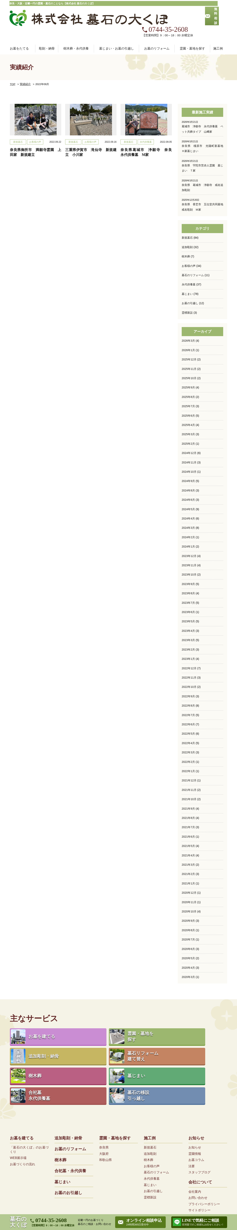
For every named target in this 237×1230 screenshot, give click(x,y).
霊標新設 (187, 294)
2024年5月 (188, 490)
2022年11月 (189, 658)
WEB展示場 (18, 1107)
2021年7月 (188, 807)
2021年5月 (188, 826)
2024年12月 (189, 434)
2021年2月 (188, 854)
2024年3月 (188, 509)
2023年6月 (188, 593)
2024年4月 (188, 500)
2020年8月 (188, 910)
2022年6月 (188, 705)
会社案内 (194, 1141)
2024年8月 (188, 471)
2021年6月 (188, 817)
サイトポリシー (199, 1160)
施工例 (150, 1088)
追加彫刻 (187, 229)
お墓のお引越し (68, 1142)
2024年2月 (188, 518)
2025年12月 (189, 341)
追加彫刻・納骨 (68, 1088)
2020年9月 (188, 901)
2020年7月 (188, 919)
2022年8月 (188, 686)
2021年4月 (188, 835)
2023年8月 (188, 574)
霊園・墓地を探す (115, 1088)
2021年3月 (188, 845)
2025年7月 (188, 388)
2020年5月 (188, 938)
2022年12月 (189, 649)
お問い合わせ (197, 1147)
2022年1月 (188, 751)
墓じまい (187, 276)
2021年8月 (188, 798)
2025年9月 (188, 369)
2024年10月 (189, 453)
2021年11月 (189, 770)
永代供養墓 (189, 266)
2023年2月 (188, 630)
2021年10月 (189, 779)
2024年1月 (188, 528)
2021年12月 (189, 761)
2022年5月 (188, 714)
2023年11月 (189, 546)
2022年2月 (188, 742)
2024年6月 (188, 481)
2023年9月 (188, 565)
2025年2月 (188, 425)
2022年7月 (188, 695)
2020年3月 (188, 956)
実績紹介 (24, 67)
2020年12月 (189, 873)
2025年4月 (188, 406)
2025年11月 (189, 350)
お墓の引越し (190, 285)
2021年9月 (188, 789)
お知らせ (196, 1088)
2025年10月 (189, 360)
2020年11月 (189, 882)
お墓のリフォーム (156, 31)
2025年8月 (188, 378)
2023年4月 (188, 611)
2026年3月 (188, 322)
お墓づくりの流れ (22, 1114)
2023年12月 (189, 537)
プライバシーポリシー (204, 1153)
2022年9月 (188, 677)
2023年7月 (188, 583)
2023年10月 (189, 556)
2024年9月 (188, 462)
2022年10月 (189, 667)
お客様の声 (189, 248)
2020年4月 (188, 947)
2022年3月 (188, 733)
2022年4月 (188, 723)
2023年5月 (188, 602)
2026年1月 (188, 332)
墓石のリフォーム (193, 257)
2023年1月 (188, 639)
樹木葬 (186, 238)
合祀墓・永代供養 (70, 1120)
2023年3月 (188, 621)
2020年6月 (188, 929)
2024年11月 (189, 444)
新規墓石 (187, 220)
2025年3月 (188, 416)
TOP (12, 67)
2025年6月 (188, 397)
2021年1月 (188, 863)
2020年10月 (189, 891)
